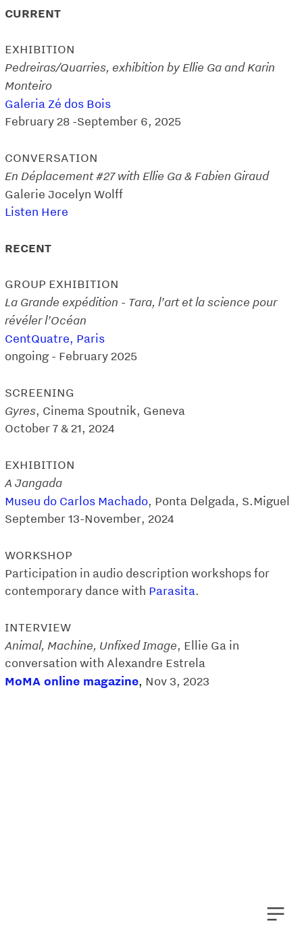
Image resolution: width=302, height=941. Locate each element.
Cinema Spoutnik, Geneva (114, 410)
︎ (275, 914)
